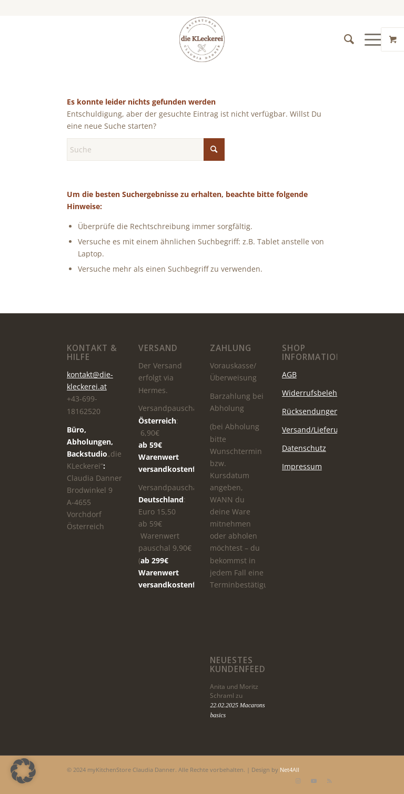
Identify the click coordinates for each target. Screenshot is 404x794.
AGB (289, 374)
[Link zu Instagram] (298, 781)
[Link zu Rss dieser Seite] (329, 781)
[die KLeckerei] (202, 39)
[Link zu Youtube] (313, 781)
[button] (23, 771)
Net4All (288, 770)
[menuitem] (344, 39)
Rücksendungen (310, 411)
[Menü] (368, 39)
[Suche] (344, 39)
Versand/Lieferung (314, 430)
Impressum (302, 466)
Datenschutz (304, 448)
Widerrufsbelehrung (318, 393)
